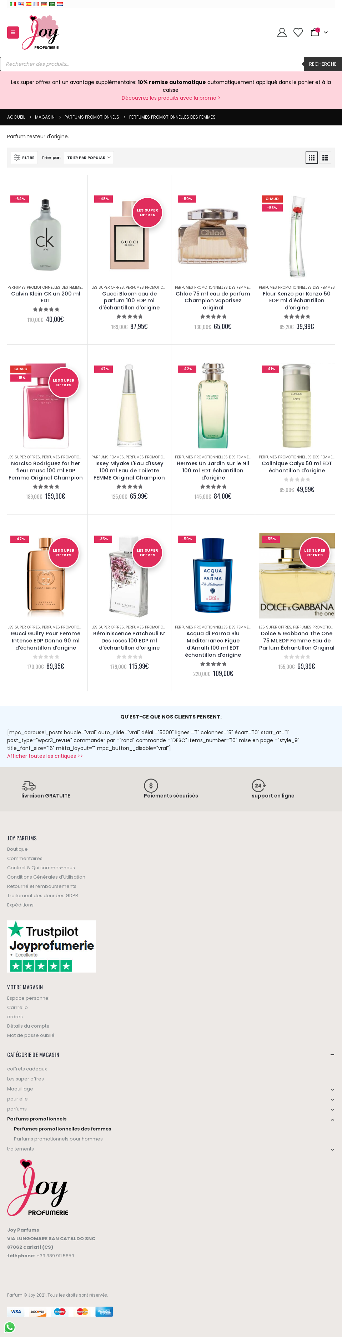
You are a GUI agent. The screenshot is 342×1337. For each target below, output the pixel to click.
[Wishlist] (297, 32)
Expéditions (20, 904)
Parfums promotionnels (36, 1118)
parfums (17, 1108)
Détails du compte (28, 1026)
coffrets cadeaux (27, 1068)
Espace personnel (28, 998)
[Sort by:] (89, 157)
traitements (20, 1148)
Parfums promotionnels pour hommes (58, 1138)
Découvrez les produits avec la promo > (171, 97)
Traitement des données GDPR (42, 895)
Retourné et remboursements (41, 886)
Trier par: (50, 157)
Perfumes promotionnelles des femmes (45, 287)
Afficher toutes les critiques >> (45, 756)
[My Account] (281, 32)
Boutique (17, 849)
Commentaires (24, 858)
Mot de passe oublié (31, 1035)
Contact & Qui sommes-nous (41, 867)
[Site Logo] (40, 32)
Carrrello (17, 1007)
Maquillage (20, 1088)
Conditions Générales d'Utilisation (46, 877)
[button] (13, 32)
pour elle (17, 1098)
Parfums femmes (107, 457)
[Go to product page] (45, 235)
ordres (15, 1016)
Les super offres (107, 287)
